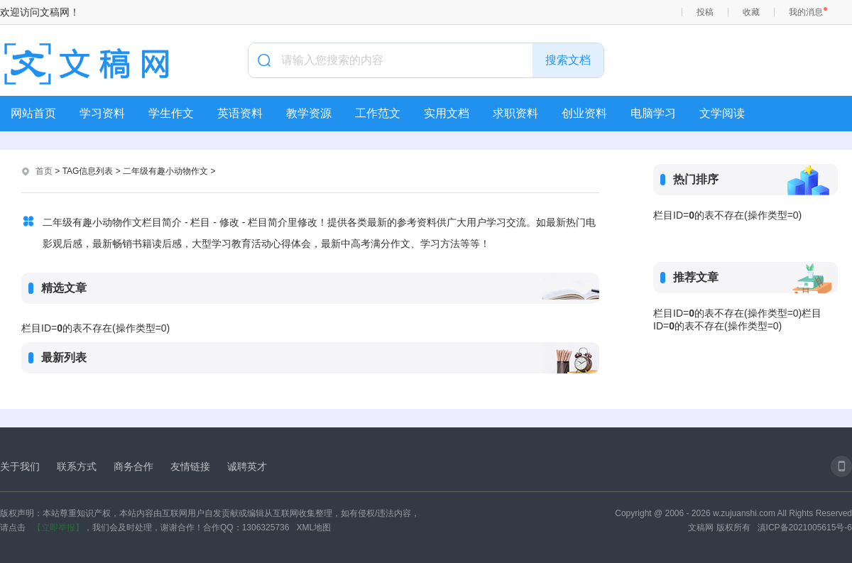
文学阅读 (722, 113)
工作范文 (377, 113)
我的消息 (806, 12)
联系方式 (77, 466)
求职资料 (515, 113)
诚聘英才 (247, 466)
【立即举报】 (58, 527)
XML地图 (313, 527)
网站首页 (33, 113)
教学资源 (309, 113)
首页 (44, 171)
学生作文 (171, 113)
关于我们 (20, 466)
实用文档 (446, 113)
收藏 (751, 12)
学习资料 (102, 113)
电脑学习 (653, 113)
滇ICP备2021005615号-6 (805, 527)
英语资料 (240, 113)
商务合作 (133, 466)
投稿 (705, 12)
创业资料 (584, 113)
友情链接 (190, 466)
